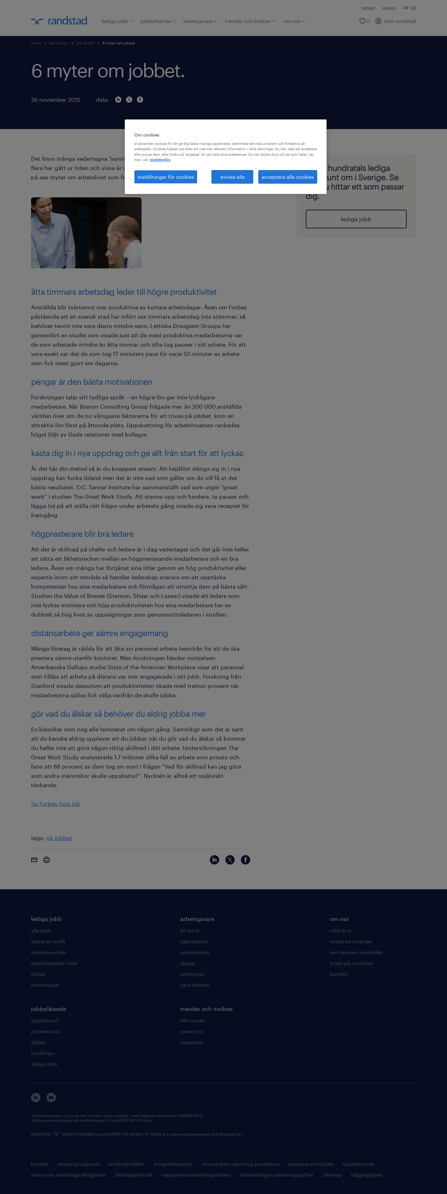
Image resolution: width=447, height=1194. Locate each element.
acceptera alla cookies (288, 177)
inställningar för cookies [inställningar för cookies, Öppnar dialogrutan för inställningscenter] (166, 177)
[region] (226, 156)
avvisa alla (232, 177)
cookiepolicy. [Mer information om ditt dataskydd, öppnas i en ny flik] (160, 160)
